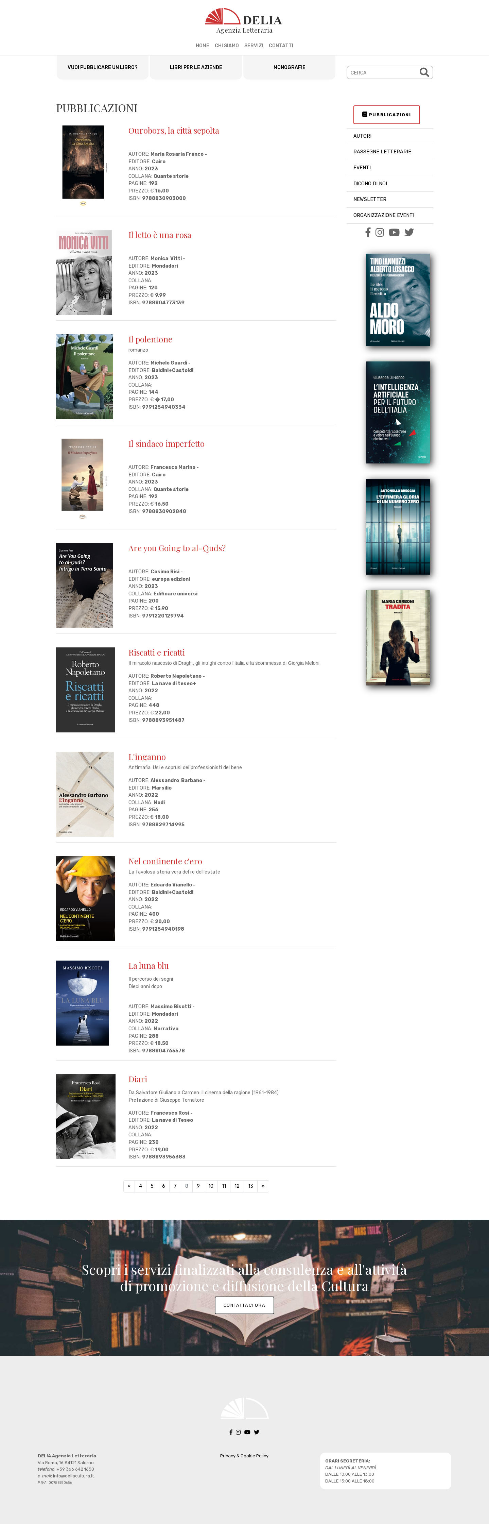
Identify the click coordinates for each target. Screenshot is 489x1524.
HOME (202, 46)
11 (224, 1186)
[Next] (263, 1186)
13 (250, 1186)
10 (210, 1186)
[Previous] (129, 1186)
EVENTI (362, 168)
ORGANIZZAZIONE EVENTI (383, 215)
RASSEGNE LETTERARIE (382, 152)
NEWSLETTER (369, 199)
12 (237, 1186)
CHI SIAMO (227, 46)
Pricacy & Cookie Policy (244, 1455)
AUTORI (362, 136)
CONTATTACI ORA (244, 1305)
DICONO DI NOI (370, 184)
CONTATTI (281, 46)
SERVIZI (253, 46)
